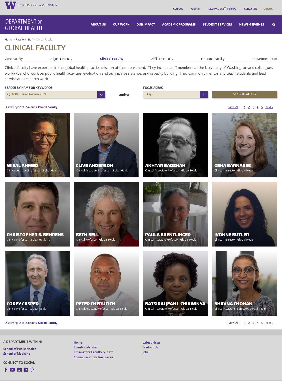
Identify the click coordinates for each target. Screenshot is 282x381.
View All (233, 101)
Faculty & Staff (24, 33)
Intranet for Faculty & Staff (93, 346)
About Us (98, 18)
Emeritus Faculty (212, 52)
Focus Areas (153, 81)
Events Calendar (85, 341)
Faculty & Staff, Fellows (221, 5)
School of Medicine (16, 347)
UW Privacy (62, 377)
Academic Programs (179, 18)
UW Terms (79, 377)
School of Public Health (19, 342)
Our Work (121, 18)
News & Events (251, 18)
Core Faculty (14, 52)
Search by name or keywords (28, 81)
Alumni (194, 5)
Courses (177, 5)
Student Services (217, 18)
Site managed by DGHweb (105, 377)
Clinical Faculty (112, 52)
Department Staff (264, 52)
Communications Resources (93, 351)
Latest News (152, 336)
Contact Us (249, 5)
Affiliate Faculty (162, 52)
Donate (267, 5)
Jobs (145, 346)
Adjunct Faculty (61, 52)
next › (269, 101)
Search (273, 18)
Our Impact (146, 18)
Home (9, 33)
